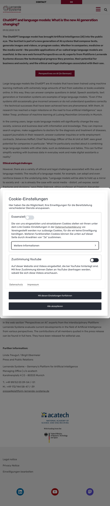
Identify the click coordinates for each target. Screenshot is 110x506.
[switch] (94, 260)
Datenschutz (16, 284)
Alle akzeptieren (55, 306)
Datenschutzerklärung (68, 226)
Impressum (33, 284)
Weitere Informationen (26, 245)
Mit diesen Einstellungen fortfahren (55, 295)
